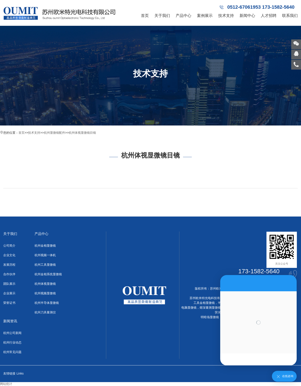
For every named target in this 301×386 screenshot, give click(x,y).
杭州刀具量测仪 (45, 312)
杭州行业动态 (12, 342)
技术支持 (226, 15)
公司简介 (9, 245)
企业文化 (9, 255)
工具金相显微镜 (204, 303)
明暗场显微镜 (210, 317)
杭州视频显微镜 (45, 293)
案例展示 (205, 15)
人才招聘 (268, 15)
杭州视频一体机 (45, 255)
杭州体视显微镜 (45, 283)
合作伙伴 (9, 274)
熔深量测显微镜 (210, 307)
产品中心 (183, 15)
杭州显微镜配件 (54, 132)
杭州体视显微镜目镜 (82, 132)
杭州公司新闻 (12, 333)
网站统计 (6, 384)
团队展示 (9, 283)
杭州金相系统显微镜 (48, 274)
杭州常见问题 (12, 352)
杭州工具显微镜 (45, 264)
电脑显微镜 (189, 307)
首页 (145, 15)
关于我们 (162, 15)
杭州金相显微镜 (45, 245)
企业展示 (9, 293)
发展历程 (9, 264)
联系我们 (290, 15)
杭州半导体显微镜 (47, 303)
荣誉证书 (9, 303)
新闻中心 (247, 15)
